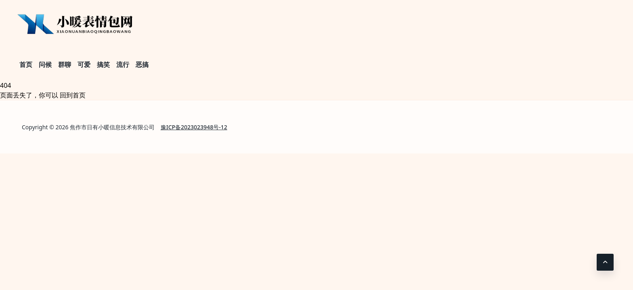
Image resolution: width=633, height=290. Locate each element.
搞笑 (103, 64)
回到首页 (73, 95)
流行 (122, 64)
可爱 (84, 64)
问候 (45, 64)
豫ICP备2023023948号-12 (194, 127)
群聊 (64, 64)
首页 (25, 64)
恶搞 (142, 64)
